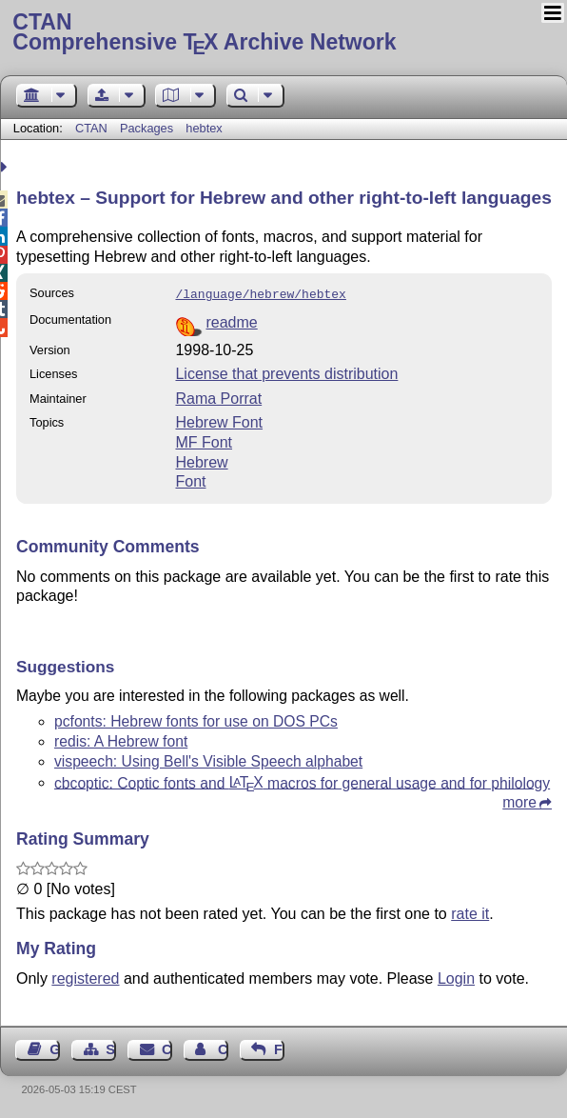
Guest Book (54, 1047)
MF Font (203, 440)
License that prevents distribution (286, 372)
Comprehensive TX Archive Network (283, 33)
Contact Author (223, 1047)
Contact (167, 1047)
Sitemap (111, 1047)
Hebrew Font (219, 420)
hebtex (204, 128)
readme (231, 320)
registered (85, 976)
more (519, 800)
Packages (148, 128)
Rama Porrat (218, 397)
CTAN (91, 128)
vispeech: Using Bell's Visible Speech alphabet (208, 759)
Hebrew (201, 460)
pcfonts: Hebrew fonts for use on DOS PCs (196, 719)
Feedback (279, 1047)
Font (190, 479)
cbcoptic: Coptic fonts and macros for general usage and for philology (302, 780)
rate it (470, 912)
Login (456, 976)
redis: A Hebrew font (120, 739)
